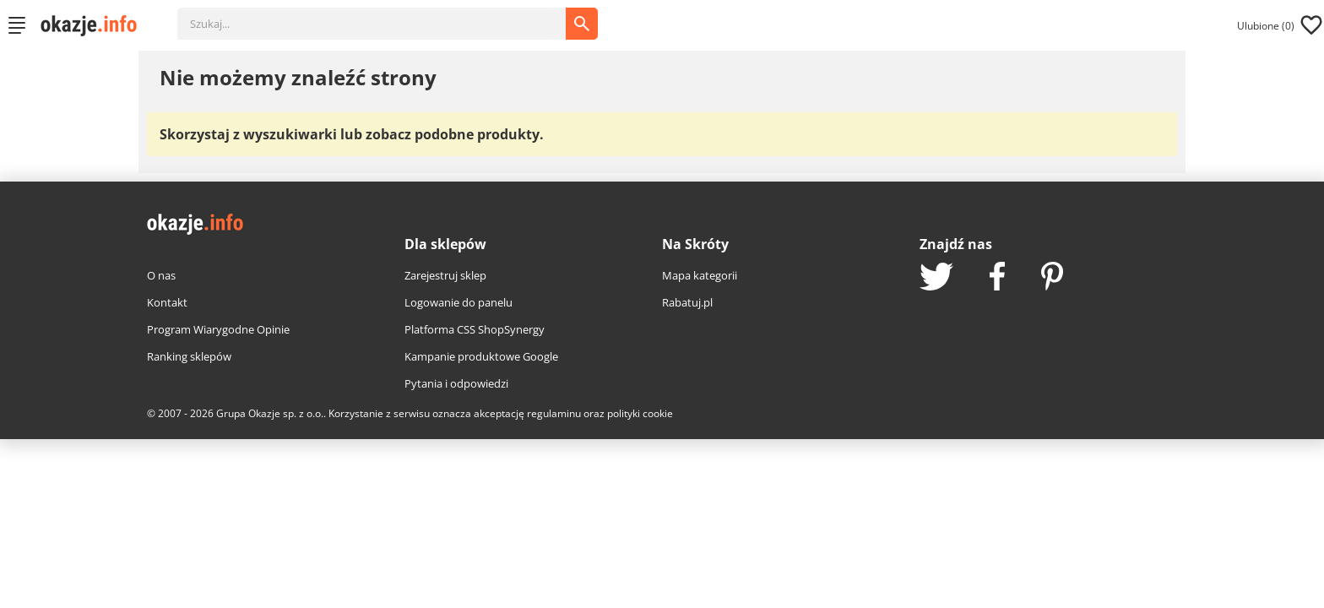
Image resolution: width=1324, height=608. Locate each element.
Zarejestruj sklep (445, 275)
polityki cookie (640, 413)
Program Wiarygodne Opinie (218, 329)
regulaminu (554, 413)
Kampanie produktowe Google (481, 356)
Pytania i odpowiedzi (456, 383)
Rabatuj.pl (687, 302)
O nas (161, 275)
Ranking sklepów (189, 356)
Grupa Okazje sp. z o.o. (269, 413)
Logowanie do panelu (458, 302)
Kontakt (167, 302)
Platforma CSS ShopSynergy (474, 329)
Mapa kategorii (699, 275)
